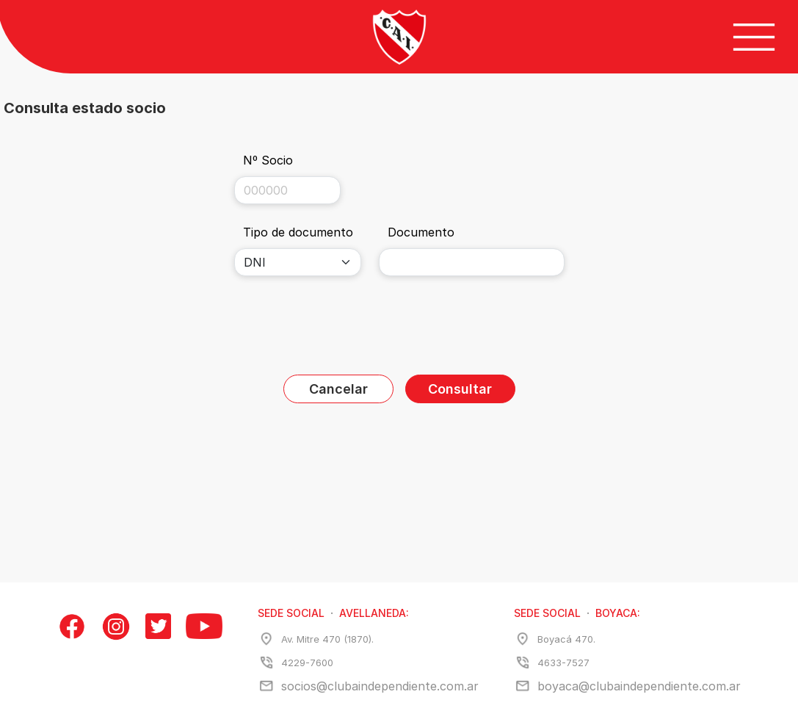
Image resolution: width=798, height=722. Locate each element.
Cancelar (338, 389)
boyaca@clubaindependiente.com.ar (639, 686)
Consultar (460, 389)
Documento (421, 232)
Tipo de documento (298, 232)
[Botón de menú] (754, 37)
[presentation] (399, 328)
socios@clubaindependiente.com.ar (380, 686)
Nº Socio (268, 160)
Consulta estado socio (85, 108)
